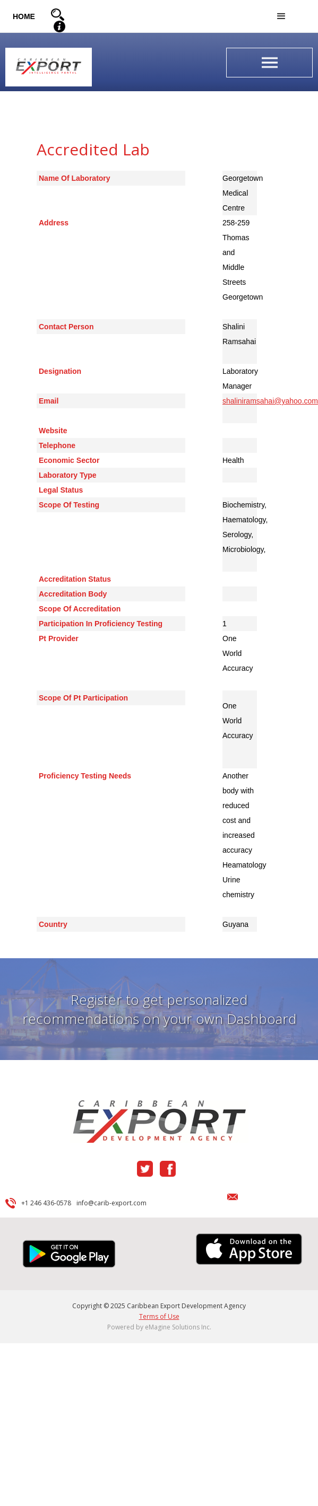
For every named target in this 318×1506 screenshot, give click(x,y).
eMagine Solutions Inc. (178, 1327)
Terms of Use (159, 1316)
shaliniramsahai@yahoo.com (270, 401)
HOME (24, 16)
